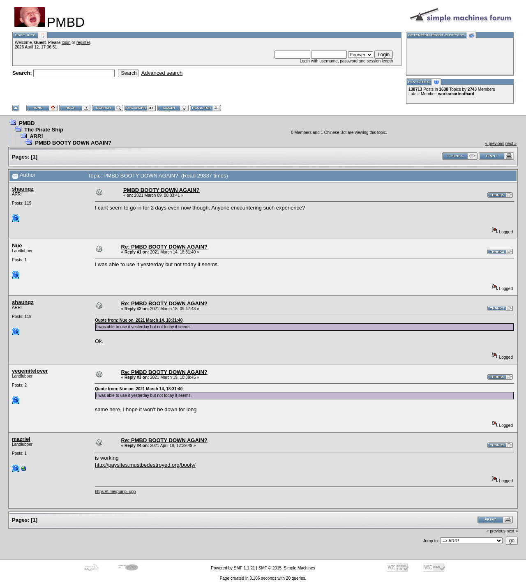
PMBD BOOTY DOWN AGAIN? (73, 143)
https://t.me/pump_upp (115, 491)
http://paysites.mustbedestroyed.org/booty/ (145, 465)
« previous (494, 143)
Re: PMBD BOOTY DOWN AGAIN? (164, 247)
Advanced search (161, 73)
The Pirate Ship (43, 130)
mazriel (21, 439)
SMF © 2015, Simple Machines (286, 568)
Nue (17, 245)
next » (511, 143)
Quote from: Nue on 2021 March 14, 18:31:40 (138, 320)
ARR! (36, 136)
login (66, 42)
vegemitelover (30, 371)
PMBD (27, 123)
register (83, 42)
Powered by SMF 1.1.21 (233, 568)
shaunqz (23, 189)
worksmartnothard (456, 94)
